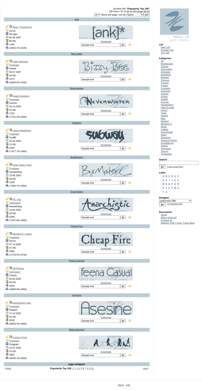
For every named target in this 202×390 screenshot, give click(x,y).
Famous (165, 80)
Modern (165, 121)
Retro (164, 135)
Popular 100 (167, 50)
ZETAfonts (18, 268)
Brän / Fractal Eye (22, 27)
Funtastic (165, 88)
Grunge (165, 102)
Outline (164, 129)
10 (92, 368)
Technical (166, 148)
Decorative (166, 69)
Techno (164, 151)
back (8, 368)
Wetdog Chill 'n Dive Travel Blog (178, 223)
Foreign (165, 83)
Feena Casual (76, 260)
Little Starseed (20, 61)
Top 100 (165, 52)
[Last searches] (175, 166)
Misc (163, 118)
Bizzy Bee (76, 54)
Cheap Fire (77, 226)
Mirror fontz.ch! (169, 217)
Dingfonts (166, 74)
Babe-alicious (77, 329)
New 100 (165, 47)
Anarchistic (76, 191)
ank (77, 19)
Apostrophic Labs (22, 303)
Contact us (166, 220)
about (121, 385)
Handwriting (167, 104)
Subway (76, 122)
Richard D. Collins (22, 234)
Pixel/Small (166, 132)
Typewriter (166, 154)
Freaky (164, 85)
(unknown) (14, 272)
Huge (163, 113)
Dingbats (165, 72)
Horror (164, 110)
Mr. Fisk (17, 199)
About (164, 214)
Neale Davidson (21, 96)
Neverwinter (76, 88)
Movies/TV (166, 124)
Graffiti (164, 99)
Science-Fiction (169, 140)
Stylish (164, 145)
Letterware (14, 203)
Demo (12, 30)
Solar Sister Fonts (22, 165)
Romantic (166, 137)
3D (162, 61)
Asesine (76, 295)
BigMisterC (77, 157)
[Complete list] (174, 203)
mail (128, 385)
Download (106, 41)
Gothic (164, 96)
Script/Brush (167, 143)
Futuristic (165, 91)
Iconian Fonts (20, 337)
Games (164, 93)
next (145, 368)
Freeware (14, 65)
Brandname (167, 63)
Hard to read (167, 107)
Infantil (164, 115)
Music (164, 126)
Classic (164, 66)
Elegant (165, 77)
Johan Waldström (22, 130)
